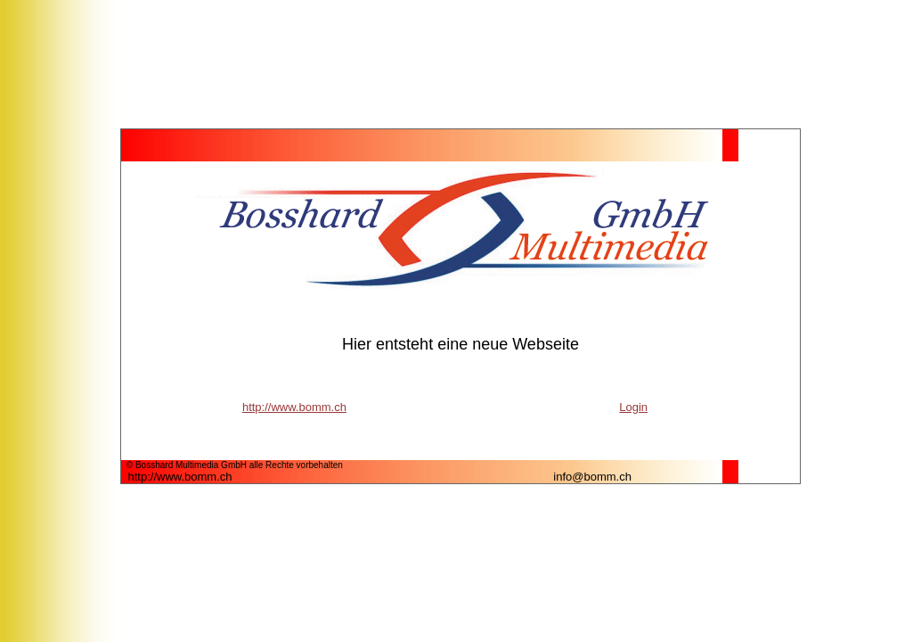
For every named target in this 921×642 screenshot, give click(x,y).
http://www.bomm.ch (294, 407)
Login (633, 407)
